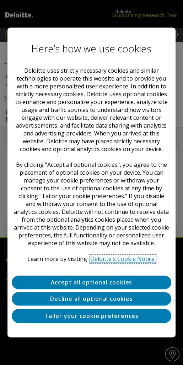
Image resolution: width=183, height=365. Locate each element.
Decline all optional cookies (91, 299)
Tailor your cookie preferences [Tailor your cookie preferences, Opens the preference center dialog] (91, 316)
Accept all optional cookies (92, 282)
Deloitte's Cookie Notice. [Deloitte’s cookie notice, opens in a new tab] (123, 259)
